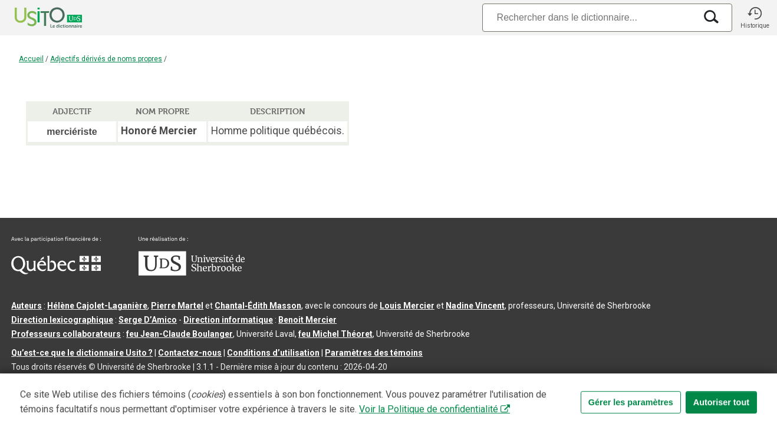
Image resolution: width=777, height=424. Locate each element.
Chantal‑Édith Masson (258, 305)
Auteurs (26, 305)
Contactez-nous (190, 352)
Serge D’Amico (147, 319)
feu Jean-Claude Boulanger (179, 334)
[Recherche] (589, 17)
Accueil (31, 59)
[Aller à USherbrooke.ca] (192, 272)
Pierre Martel (177, 305)
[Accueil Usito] (35, 17)
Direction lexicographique (62, 319)
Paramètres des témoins (374, 352)
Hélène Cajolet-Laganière (97, 305)
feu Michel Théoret (335, 334)
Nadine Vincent (475, 305)
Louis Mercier (407, 305)
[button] (754, 17)
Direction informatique (228, 319)
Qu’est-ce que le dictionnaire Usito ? (82, 352)
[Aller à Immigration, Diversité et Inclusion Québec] (56, 271)
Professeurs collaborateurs (66, 334)
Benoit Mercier (307, 319)
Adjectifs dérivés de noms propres (106, 59)
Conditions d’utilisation (273, 352)
